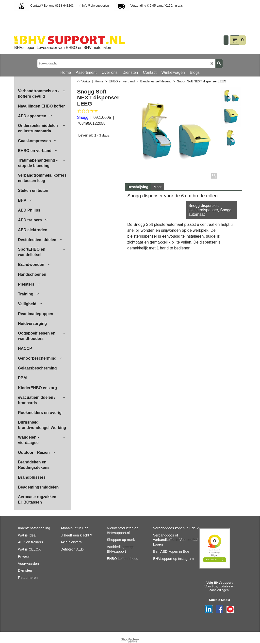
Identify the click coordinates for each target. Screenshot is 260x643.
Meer (158, 187)
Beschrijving (138, 187)
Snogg (82, 117)
